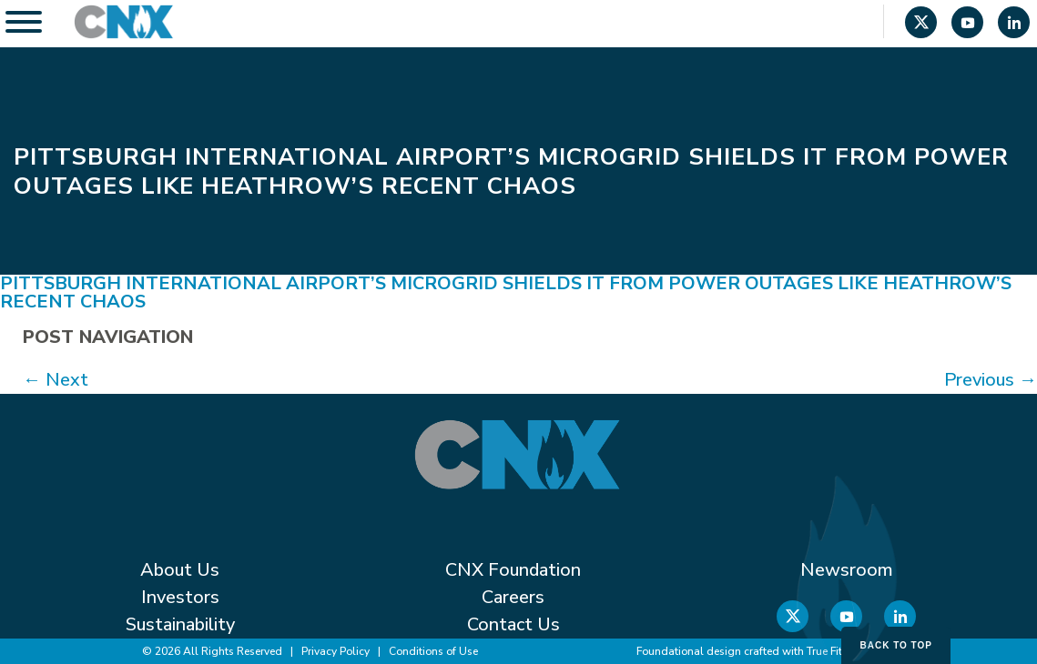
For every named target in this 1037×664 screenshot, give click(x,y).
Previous (990, 379)
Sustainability (180, 624)
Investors (180, 597)
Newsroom (846, 570)
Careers (513, 597)
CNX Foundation (513, 570)
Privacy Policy (335, 651)
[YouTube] (967, 24)
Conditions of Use (433, 651)
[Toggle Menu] (23, 22)
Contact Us (513, 624)
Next (55, 379)
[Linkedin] (1014, 24)
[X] (921, 24)
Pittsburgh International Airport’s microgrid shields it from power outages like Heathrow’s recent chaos (506, 292)
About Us (179, 570)
